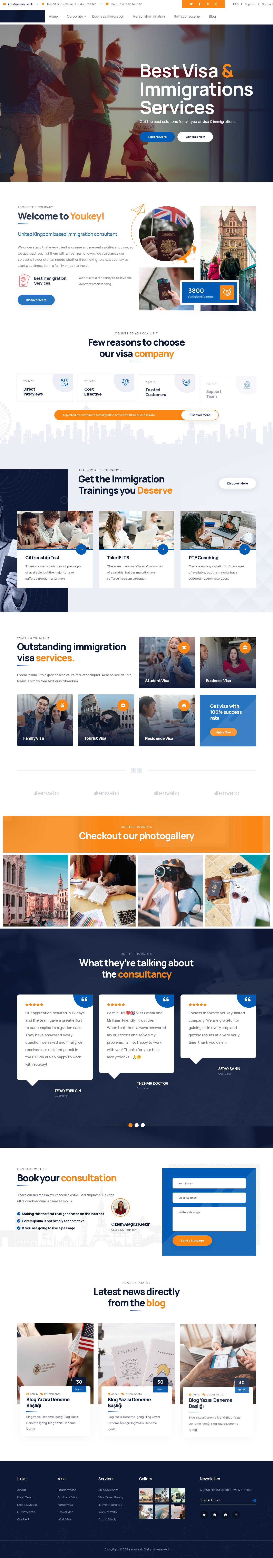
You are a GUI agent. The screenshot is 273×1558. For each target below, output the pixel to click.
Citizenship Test (42, 558)
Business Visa (67, 1497)
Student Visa (67, 1490)
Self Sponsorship (187, 16)
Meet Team (25, 1497)
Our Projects (26, 1512)
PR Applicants (108, 1490)
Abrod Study (107, 1519)
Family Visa (65, 1504)
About (21, 1490)
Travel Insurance (110, 1504)
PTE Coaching (203, 558)
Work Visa (64, 1519)
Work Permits (107, 1512)
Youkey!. (137, 1549)
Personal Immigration (149, 16)
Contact (267, 4)
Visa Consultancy (110, 1497)
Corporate (75, 16)
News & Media (27, 1504)
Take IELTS (118, 558)
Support (250, 4)
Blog (212, 16)
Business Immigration (108, 16)
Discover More (199, 415)
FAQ (236, 4)
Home (53, 16)
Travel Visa (65, 1512)
